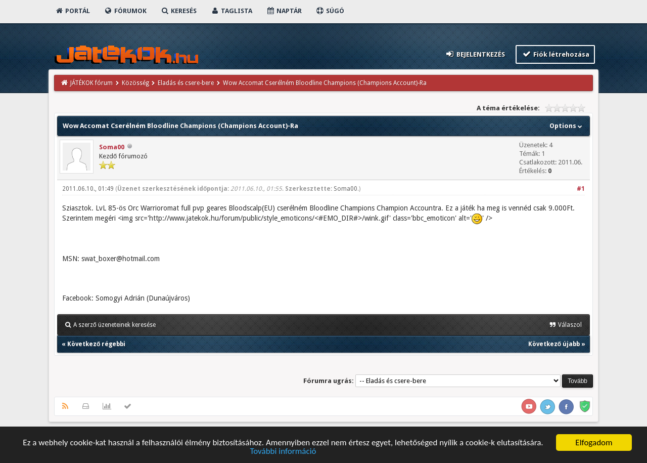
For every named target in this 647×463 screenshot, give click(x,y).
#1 (581, 188)
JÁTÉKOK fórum (91, 83)
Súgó (329, 11)
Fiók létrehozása (555, 54)
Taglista (231, 11)
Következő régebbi (96, 344)
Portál (72, 11)
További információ (283, 452)
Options (566, 126)
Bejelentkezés (475, 54)
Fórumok (125, 11)
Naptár (284, 11)
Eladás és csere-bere (186, 83)
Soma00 (111, 147)
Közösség (135, 83)
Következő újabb (554, 344)
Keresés (178, 11)
